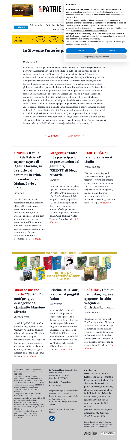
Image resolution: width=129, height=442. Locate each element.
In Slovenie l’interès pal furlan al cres (57, 50)
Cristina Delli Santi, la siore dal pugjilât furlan (64, 294)
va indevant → (76, 135)
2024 (66, 39)
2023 (80, 39)
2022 (93, 39)
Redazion (53, 378)
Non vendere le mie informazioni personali (89, 411)
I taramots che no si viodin (98, 157)
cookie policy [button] (71, 397)
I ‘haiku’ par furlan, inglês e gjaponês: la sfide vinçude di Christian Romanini (99, 299)
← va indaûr (52, 135)
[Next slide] (112, 39)
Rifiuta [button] (81, 431)
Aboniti (21, 27)
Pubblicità (53, 382)
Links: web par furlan (64, 29)
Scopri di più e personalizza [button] (96, 437)
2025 (53, 39)
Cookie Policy (55, 386)
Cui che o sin (36, 25)
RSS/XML (64, 378)
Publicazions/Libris (88, 25)
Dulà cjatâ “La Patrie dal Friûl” (61, 25)
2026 (40, 39)
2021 (106, 39)
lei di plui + (37, 238)
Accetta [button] (111, 431)
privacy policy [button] (94, 419)
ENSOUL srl (54, 409)
